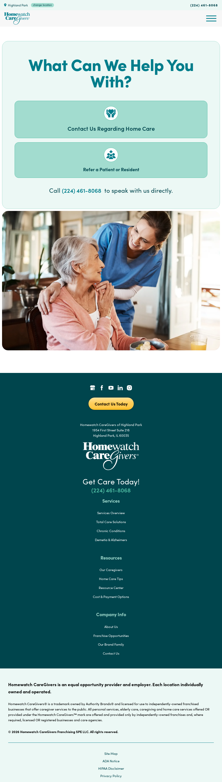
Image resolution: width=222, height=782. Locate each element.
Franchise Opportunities (111, 635)
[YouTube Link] (111, 388)
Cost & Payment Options (111, 596)
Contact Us (111, 653)
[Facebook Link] (101, 388)
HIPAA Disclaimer (111, 768)
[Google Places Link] (92, 388)
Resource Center (111, 587)
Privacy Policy (111, 776)
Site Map (111, 753)
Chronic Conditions (111, 531)
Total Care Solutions (111, 522)
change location (42, 5)
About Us (111, 626)
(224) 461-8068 (204, 5)
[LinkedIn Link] (120, 388)
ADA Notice (111, 761)
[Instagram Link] (129, 388)
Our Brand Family (111, 644)
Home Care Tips (111, 578)
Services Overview (111, 513)
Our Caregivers (111, 569)
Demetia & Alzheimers (111, 539)
